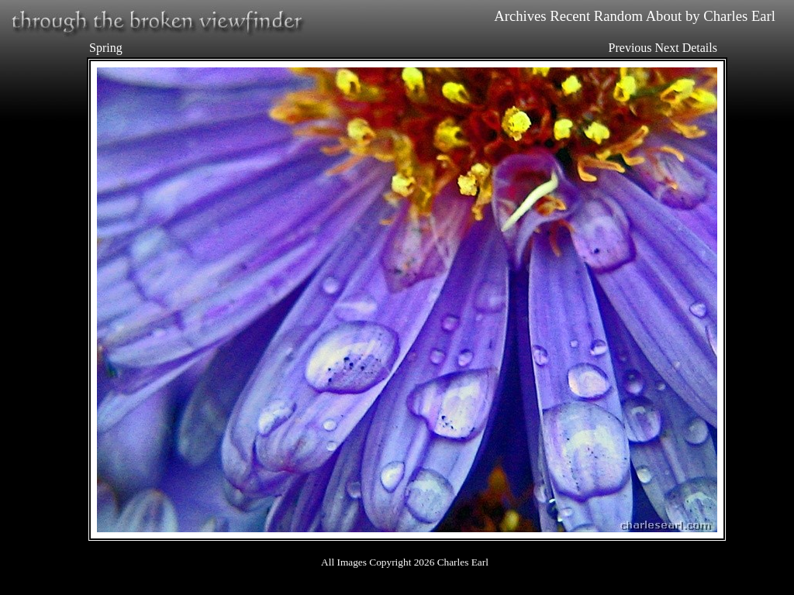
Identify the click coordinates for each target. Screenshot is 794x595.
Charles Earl (739, 16)
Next (667, 47)
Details (699, 47)
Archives (520, 16)
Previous (630, 47)
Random (618, 16)
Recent (570, 16)
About (664, 16)
